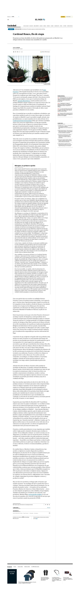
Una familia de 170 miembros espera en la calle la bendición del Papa (30, 29)
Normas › (48, 507)
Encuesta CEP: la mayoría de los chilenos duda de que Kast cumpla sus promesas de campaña (65, 114)
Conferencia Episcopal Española (22, 120)
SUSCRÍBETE (63, 16)
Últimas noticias (61, 95)
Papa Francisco (26, 513)
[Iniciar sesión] (69, 17)
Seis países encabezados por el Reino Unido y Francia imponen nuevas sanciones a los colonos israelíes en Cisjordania (65, 136)
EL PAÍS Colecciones (35, 566)
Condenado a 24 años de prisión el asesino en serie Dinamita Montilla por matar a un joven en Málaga (65, 105)
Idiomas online (27, 566)
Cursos (15, 566)
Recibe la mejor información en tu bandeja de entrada (23, 504)
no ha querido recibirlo (35, 494)
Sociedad (11, 26)
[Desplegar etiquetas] (49, 513)
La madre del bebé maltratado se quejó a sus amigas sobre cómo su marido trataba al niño (65, 110)
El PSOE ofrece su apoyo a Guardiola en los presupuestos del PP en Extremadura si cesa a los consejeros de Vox (65, 127)
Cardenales (31, 513)
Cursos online (20, 566)
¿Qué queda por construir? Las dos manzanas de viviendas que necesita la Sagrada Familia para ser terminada (65, 144)
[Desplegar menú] (8, 20)
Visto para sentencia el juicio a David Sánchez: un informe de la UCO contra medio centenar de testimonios (65, 140)
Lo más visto (60, 123)
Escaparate (9, 566)
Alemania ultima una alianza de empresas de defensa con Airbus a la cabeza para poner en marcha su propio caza (65, 99)
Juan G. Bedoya (16, 47)
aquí (36, 518)
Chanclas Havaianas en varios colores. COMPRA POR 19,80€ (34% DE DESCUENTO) (45, 579)
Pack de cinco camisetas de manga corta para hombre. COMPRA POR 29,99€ (27, 583)
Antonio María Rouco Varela (17, 513)
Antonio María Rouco (24, 101)
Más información (16, 518)
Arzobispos (36, 513)
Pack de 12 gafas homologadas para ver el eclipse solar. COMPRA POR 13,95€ (68, 579)
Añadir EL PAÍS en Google (46, 51)
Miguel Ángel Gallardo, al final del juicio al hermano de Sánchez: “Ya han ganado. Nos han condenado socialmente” (65, 131)
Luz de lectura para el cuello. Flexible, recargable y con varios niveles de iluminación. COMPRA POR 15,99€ (56, 579)
